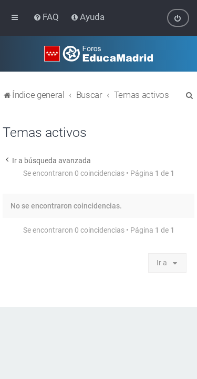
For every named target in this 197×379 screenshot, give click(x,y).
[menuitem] (47, 17)
